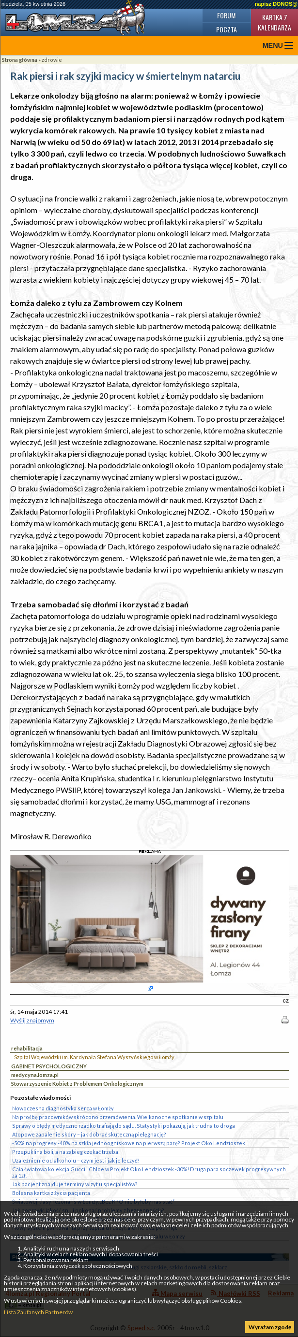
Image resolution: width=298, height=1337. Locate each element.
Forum (226, 15)
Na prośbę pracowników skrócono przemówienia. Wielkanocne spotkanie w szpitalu (117, 1117)
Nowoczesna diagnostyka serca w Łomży (63, 1108)
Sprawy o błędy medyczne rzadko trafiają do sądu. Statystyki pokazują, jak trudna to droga (123, 1125)
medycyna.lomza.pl (35, 1075)
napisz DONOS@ (276, 4)
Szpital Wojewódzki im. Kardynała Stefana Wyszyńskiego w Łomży (94, 1057)
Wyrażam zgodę (270, 1327)
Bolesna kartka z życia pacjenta (51, 1193)
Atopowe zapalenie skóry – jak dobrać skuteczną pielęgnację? (89, 1134)
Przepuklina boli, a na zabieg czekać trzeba (65, 1152)
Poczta (226, 29)
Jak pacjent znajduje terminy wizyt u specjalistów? (75, 1184)
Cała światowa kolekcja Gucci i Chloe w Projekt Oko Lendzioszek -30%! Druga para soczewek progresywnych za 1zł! (149, 1172)
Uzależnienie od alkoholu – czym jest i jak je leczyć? (76, 1160)
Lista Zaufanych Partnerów (38, 1312)
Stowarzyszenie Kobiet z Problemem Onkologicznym (77, 1083)
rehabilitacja (27, 1048)
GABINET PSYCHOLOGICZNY (49, 1066)
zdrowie (52, 60)
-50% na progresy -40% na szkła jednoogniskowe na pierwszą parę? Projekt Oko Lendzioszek (128, 1143)
